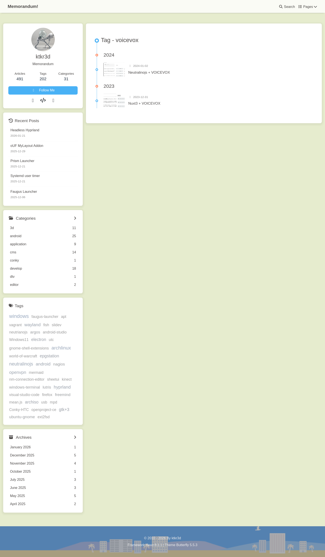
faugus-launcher (45, 316)
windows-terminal (24, 387)
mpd (53, 402)
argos (35, 332)
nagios (59, 364)
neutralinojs (21, 364)
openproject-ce (43, 410)
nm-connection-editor (26, 379)
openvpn (17, 372)
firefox (47, 395)
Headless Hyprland (24, 130)
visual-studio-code (24, 395)
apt (63, 316)
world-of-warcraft (23, 356)
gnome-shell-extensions (29, 348)
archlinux (61, 348)
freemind (63, 394)
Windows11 (19, 340)
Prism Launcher (22, 161)
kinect (67, 379)
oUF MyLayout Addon (26, 146)
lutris (47, 387)
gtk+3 (64, 409)
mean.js (15, 402)
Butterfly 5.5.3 (186, 545)
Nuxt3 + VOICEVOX (144, 103)
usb (44, 402)
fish (46, 325)
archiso (31, 402)
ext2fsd (44, 417)
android (43, 363)
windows (19, 316)
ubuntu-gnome (22, 417)
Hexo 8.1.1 (154, 545)
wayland (32, 324)
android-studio (55, 332)
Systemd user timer (25, 176)
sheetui (53, 379)
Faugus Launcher (23, 191)
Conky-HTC (19, 410)
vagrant (15, 325)
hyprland (62, 386)
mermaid (36, 372)
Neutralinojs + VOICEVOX (149, 72)
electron (38, 339)
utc (51, 340)
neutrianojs (18, 332)
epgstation (49, 356)
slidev (56, 325)
